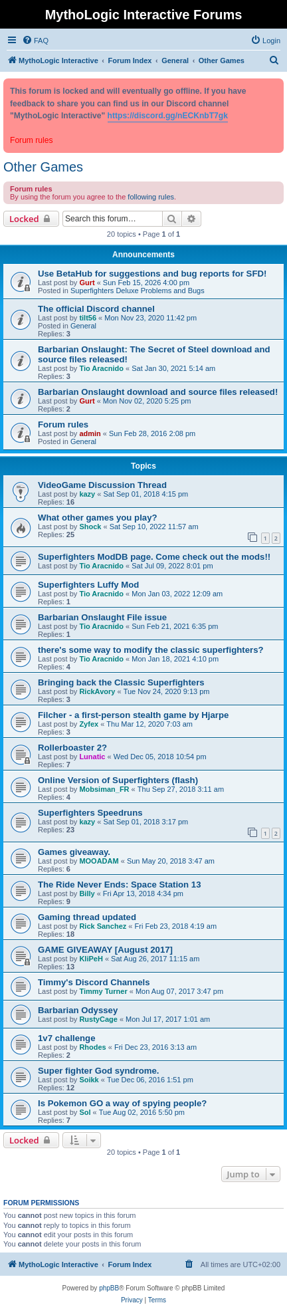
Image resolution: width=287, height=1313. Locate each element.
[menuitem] (35, 41)
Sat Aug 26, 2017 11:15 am (155, 959)
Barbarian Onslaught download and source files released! (158, 392)
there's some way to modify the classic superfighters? (151, 650)
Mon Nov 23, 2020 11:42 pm (150, 318)
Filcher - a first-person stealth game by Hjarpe (133, 715)
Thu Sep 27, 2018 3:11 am (181, 789)
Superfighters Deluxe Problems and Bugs (137, 291)
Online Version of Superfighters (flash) (118, 780)
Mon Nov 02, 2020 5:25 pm (147, 401)
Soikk (88, 1080)
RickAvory (97, 691)
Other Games (43, 167)
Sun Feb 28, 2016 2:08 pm (152, 433)
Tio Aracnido (101, 368)
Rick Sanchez (102, 926)
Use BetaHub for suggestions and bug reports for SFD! (152, 274)
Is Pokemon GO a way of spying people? (122, 1103)
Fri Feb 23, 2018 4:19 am (176, 926)
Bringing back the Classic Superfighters (121, 682)
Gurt (86, 283)
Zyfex (88, 724)
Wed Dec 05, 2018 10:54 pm (160, 757)
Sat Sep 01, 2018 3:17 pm (145, 822)
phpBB (109, 1288)
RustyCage (98, 1019)
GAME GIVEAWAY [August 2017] (105, 950)
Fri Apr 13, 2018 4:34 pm (143, 893)
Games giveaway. (74, 852)
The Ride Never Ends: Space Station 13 (119, 885)
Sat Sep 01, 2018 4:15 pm (145, 494)
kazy (87, 494)
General (83, 326)
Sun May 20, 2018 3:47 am (171, 861)
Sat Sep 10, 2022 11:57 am (154, 527)
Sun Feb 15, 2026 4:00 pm (146, 283)
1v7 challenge (67, 1038)
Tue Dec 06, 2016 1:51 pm (150, 1080)
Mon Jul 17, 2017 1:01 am (168, 1019)
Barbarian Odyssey (78, 1010)
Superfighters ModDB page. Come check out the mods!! (154, 557)
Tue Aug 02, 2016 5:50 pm (142, 1112)
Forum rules (63, 424)
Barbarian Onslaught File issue (102, 617)
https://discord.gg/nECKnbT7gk (168, 115)
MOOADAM (98, 861)
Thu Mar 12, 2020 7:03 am (149, 724)
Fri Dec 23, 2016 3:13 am (155, 1047)
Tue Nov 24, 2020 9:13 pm (167, 691)
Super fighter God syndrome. (98, 1071)
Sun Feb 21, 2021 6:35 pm (175, 626)
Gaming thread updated (87, 917)
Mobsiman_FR (104, 789)
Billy (86, 893)
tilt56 (87, 318)
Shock (90, 527)
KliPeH (90, 959)
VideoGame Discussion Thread (102, 485)
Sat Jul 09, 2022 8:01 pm (172, 566)
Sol (84, 1112)
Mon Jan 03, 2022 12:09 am (177, 594)
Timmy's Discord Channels (94, 982)
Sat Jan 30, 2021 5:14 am (173, 368)
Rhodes (92, 1047)
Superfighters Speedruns (90, 813)
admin (89, 433)
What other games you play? (97, 518)
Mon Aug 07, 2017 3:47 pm (179, 991)
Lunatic (92, 757)
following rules (151, 197)
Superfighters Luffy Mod (88, 585)
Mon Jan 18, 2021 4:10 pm (175, 659)
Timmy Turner (103, 991)
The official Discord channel (96, 309)
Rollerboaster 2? (72, 748)
